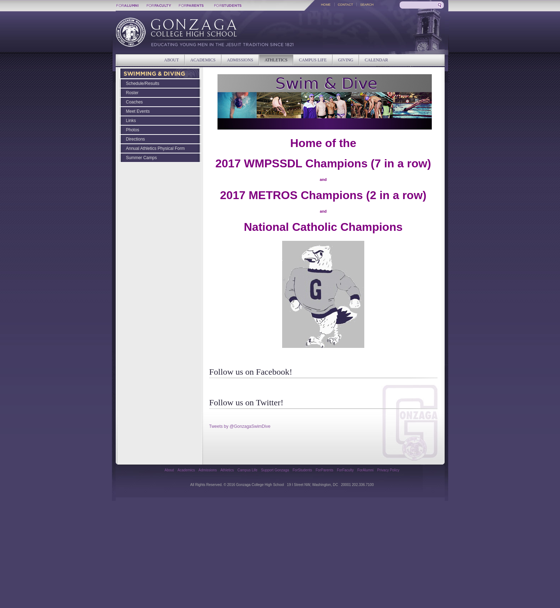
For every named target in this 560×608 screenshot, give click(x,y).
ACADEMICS (203, 59)
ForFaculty (345, 470)
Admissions (208, 470)
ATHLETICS (276, 59)
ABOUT (171, 59)
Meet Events (138, 111)
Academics (186, 470)
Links (131, 120)
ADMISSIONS (240, 59)
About (169, 470)
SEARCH (367, 4)
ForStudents (302, 470)
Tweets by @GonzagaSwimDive (240, 426)
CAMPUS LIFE (313, 59)
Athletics (227, 470)
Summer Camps (141, 157)
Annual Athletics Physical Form (155, 148)
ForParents (324, 470)
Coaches (134, 102)
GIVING (346, 59)
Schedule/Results (142, 83)
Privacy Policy (388, 470)
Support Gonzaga (275, 470)
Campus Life (248, 470)
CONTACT (345, 4)
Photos (132, 129)
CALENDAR (376, 59)
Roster (132, 92)
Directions (135, 139)
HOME (326, 4)
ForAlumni (365, 470)
